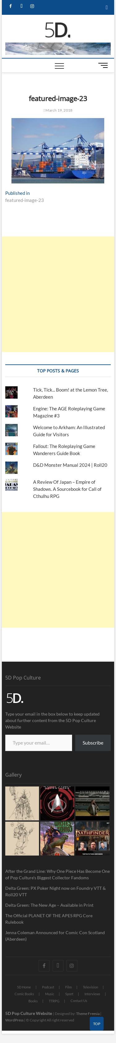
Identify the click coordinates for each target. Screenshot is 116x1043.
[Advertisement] (58, 294)
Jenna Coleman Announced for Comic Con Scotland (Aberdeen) (55, 936)
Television (90, 987)
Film (68, 987)
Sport (69, 994)
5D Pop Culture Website (29, 1013)
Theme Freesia (88, 1013)
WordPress (14, 1020)
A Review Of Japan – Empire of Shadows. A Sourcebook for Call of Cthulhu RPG (67, 489)
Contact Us (79, 1001)
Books (33, 1001)
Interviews (92, 994)
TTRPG (54, 1001)
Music (49, 994)
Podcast (48, 987)
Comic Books (24, 994)
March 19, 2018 (58, 110)
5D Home (24, 987)
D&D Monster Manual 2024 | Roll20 (70, 465)
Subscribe (93, 742)
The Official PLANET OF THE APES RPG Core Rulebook (48, 919)
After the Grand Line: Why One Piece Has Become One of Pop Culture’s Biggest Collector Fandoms (57, 874)
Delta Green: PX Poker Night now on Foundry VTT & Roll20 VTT (55, 891)
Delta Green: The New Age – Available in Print (49, 905)
